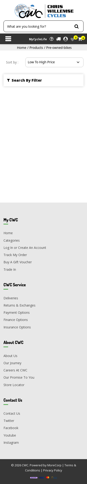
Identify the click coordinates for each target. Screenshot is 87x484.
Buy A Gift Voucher (17, 262)
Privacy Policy (52, 470)
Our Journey (12, 363)
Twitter (8, 420)
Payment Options (16, 312)
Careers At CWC (15, 370)
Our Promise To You (18, 377)
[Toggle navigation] (8, 39)
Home (21, 47)
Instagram (11, 442)
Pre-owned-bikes (59, 47)
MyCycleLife (38, 39)
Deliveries (10, 298)
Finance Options (15, 319)
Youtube (9, 435)
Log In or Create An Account (24, 247)
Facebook (10, 428)
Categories (11, 240)
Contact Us (11, 413)
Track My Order (15, 255)
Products (36, 47)
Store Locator (13, 385)
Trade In (9, 269)
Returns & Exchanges (19, 305)
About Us (10, 356)
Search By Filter (24, 80)
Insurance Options (17, 327)
